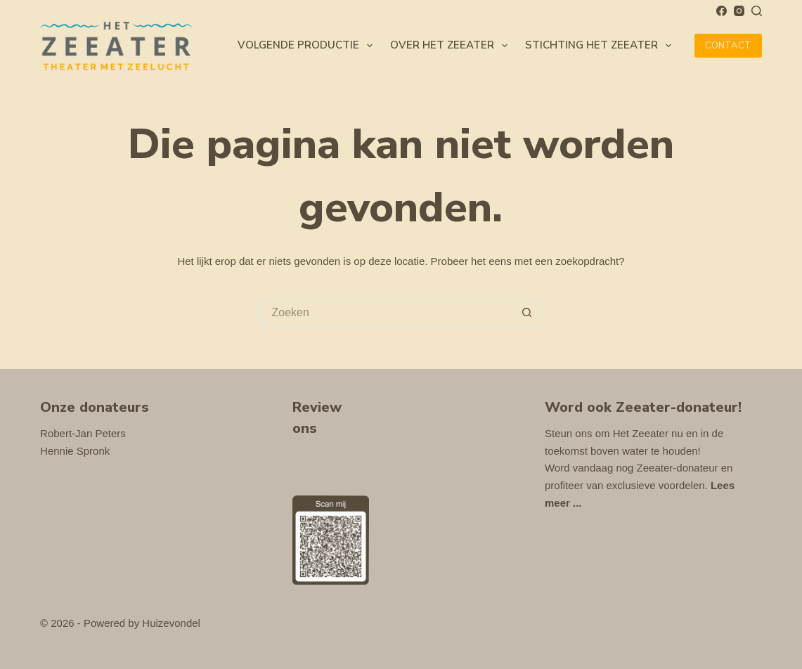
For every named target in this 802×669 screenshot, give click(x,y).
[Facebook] (721, 11)
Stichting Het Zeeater (601, 45)
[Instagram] (739, 11)
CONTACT (728, 45)
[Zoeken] (756, 11)
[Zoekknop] (527, 313)
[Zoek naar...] (386, 313)
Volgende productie (308, 45)
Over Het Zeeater (451, 45)
